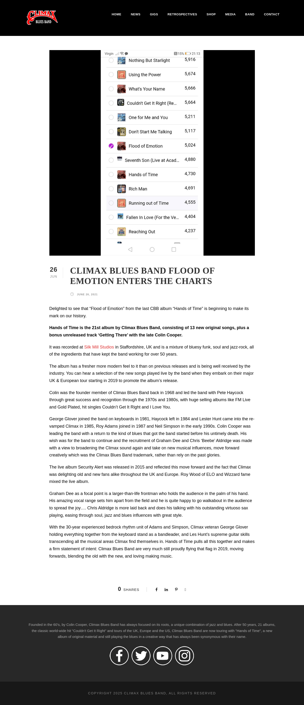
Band (250, 14)
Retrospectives (182, 14)
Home (116, 14)
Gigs (154, 14)
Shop (211, 14)
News (136, 14)
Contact (271, 14)
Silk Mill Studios (99, 347)
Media (230, 14)
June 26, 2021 (87, 294)
